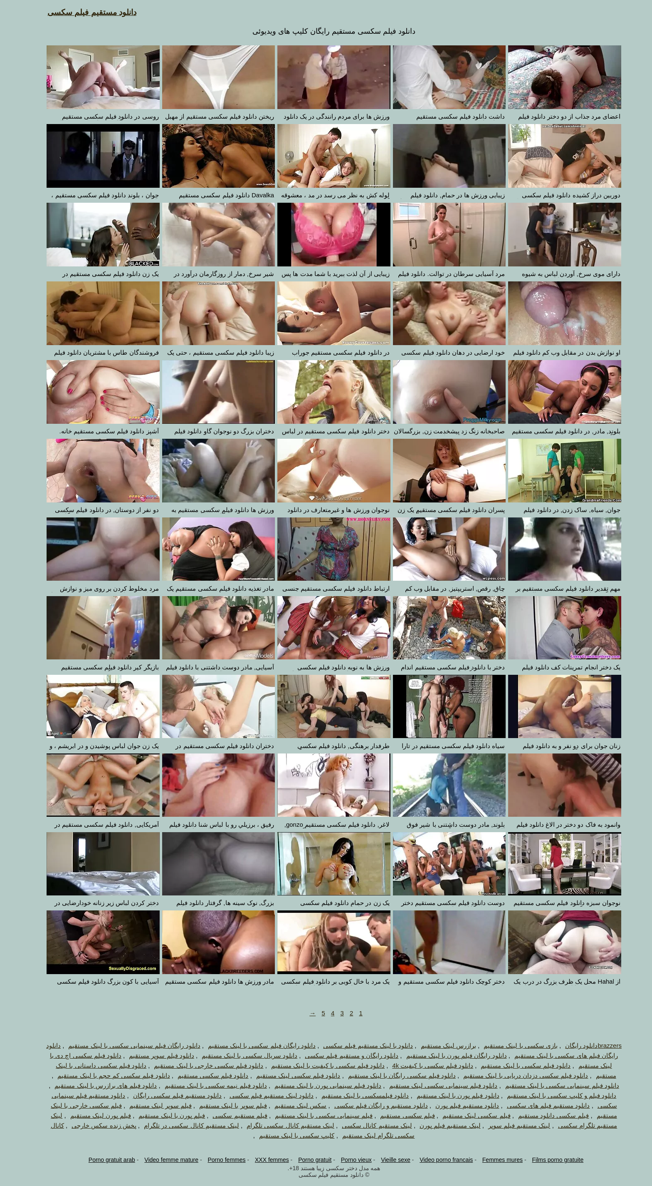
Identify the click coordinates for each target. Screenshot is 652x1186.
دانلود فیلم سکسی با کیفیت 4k (424, 1065)
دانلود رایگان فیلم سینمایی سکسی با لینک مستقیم (126, 1045)
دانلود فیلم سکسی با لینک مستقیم (518, 1065)
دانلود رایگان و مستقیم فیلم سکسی (343, 1055)
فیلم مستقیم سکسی (232, 1115)
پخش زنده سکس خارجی (96, 1125)
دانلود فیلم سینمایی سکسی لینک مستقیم (435, 1085)
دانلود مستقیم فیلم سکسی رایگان (169, 1095)
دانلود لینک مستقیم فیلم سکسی (264, 1095)
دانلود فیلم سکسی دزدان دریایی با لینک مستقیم (517, 1075)
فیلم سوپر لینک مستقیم (152, 1105)
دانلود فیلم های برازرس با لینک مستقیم (98, 1085)
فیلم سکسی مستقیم (399, 1115)
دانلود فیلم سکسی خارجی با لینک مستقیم (200, 1065)
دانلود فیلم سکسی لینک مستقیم (290, 1075)
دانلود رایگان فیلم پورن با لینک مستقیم (448, 1055)
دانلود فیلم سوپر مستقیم (153, 1055)
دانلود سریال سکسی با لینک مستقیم (241, 1055)
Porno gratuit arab (104, 1159)
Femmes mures (494, 1159)
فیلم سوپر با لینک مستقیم (225, 1105)
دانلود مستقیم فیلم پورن (459, 1105)
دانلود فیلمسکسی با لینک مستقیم (357, 1095)
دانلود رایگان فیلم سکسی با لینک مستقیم (254, 1045)
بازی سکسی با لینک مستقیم (513, 1045)
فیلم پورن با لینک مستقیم (164, 1115)
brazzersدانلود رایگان (585, 1045)
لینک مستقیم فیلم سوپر (511, 1125)
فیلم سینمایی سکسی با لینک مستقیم (316, 1115)
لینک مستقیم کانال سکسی (369, 1125)
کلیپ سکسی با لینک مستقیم (289, 1135)
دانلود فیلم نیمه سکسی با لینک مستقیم (208, 1085)
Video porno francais (438, 1159)
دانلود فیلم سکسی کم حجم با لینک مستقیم (105, 1075)
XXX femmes (264, 1159)
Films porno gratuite (549, 1159)
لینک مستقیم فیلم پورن (442, 1125)
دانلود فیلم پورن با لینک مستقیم (450, 1095)
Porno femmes (218, 1159)
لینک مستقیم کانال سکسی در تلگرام (183, 1125)
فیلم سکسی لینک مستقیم (469, 1115)
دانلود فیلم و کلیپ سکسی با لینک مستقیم (553, 1095)
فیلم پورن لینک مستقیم (92, 1115)
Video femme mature (163, 1159)
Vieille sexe (388, 1159)
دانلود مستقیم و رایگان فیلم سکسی (373, 1105)
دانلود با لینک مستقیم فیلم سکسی (360, 1045)
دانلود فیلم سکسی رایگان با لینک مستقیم (394, 1075)
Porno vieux (348, 1159)
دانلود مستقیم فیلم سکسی (84, 12)
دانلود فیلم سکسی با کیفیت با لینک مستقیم (320, 1065)
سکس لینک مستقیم (293, 1105)
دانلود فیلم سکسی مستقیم (205, 1075)
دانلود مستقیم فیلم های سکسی (540, 1105)
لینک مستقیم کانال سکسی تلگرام (282, 1125)
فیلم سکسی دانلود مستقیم (545, 1115)
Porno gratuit (307, 1159)
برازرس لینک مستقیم (440, 1045)
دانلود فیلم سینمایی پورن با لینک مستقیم (320, 1085)
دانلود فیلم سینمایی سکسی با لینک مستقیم (554, 1085)
